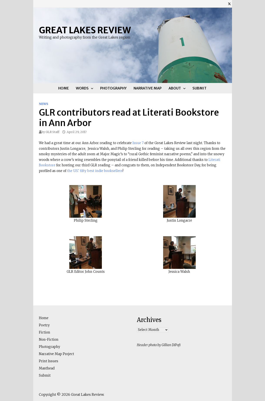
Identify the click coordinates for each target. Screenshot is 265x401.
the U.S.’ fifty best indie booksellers (95, 171)
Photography (113, 88)
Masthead (47, 368)
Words (82, 88)
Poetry (44, 325)
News (43, 104)
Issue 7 (138, 143)
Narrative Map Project (56, 354)
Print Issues (48, 361)
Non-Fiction (48, 339)
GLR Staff (52, 132)
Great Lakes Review (85, 30)
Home (63, 88)
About (175, 88)
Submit (199, 88)
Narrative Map (148, 88)
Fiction (44, 332)
